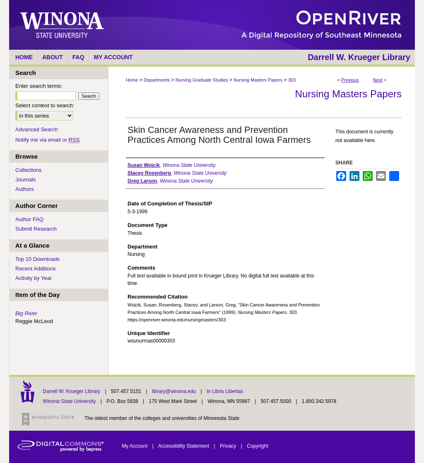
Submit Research (36, 229)
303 (292, 79)
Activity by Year (33, 278)
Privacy (229, 446)
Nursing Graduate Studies (202, 79)
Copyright (257, 446)
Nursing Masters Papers (258, 79)
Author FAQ (29, 219)
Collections (28, 170)
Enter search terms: (38, 86)
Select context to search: (44, 105)
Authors (24, 189)
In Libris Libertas (225, 391)
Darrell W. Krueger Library (72, 391)
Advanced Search (36, 129)
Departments (157, 79)
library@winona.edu (175, 391)
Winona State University (69, 401)
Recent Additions (35, 268)
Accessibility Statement (184, 446)
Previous (350, 79)
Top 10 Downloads (37, 259)
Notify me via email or (47, 140)
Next (378, 79)
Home (132, 79)
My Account (135, 446)
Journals (25, 179)
